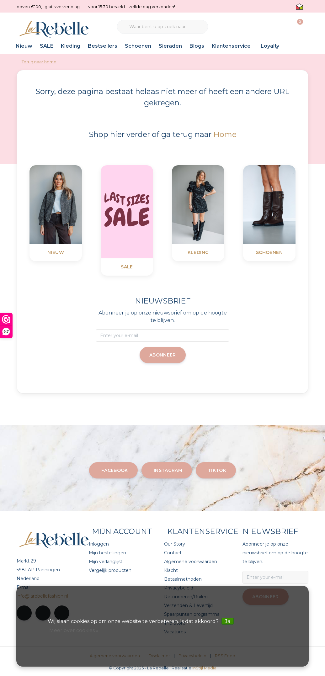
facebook (114, 470)
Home (225, 134)
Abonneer (162, 355)
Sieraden (170, 46)
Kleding (70, 46)
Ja (227, 621)
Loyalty (270, 46)
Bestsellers (102, 46)
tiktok (217, 470)
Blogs (196, 46)
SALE (46, 46)
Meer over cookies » (74, 630)
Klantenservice (231, 46)
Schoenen (138, 46)
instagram (168, 470)
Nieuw (24, 46)
